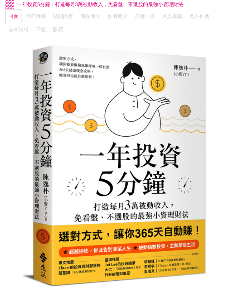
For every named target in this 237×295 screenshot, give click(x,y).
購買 (58, 29)
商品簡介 (90, 16)
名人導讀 (172, 16)
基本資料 (19, 29)
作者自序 (145, 16)
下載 (41, 29)
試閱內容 (63, 16)
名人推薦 (199, 16)
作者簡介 (118, 16)
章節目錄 (36, 16)
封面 (14, 16)
